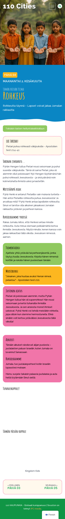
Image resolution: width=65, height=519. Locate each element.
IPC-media (36, 508)
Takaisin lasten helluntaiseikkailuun (25, 128)
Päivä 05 (51, 488)
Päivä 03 (14, 488)
